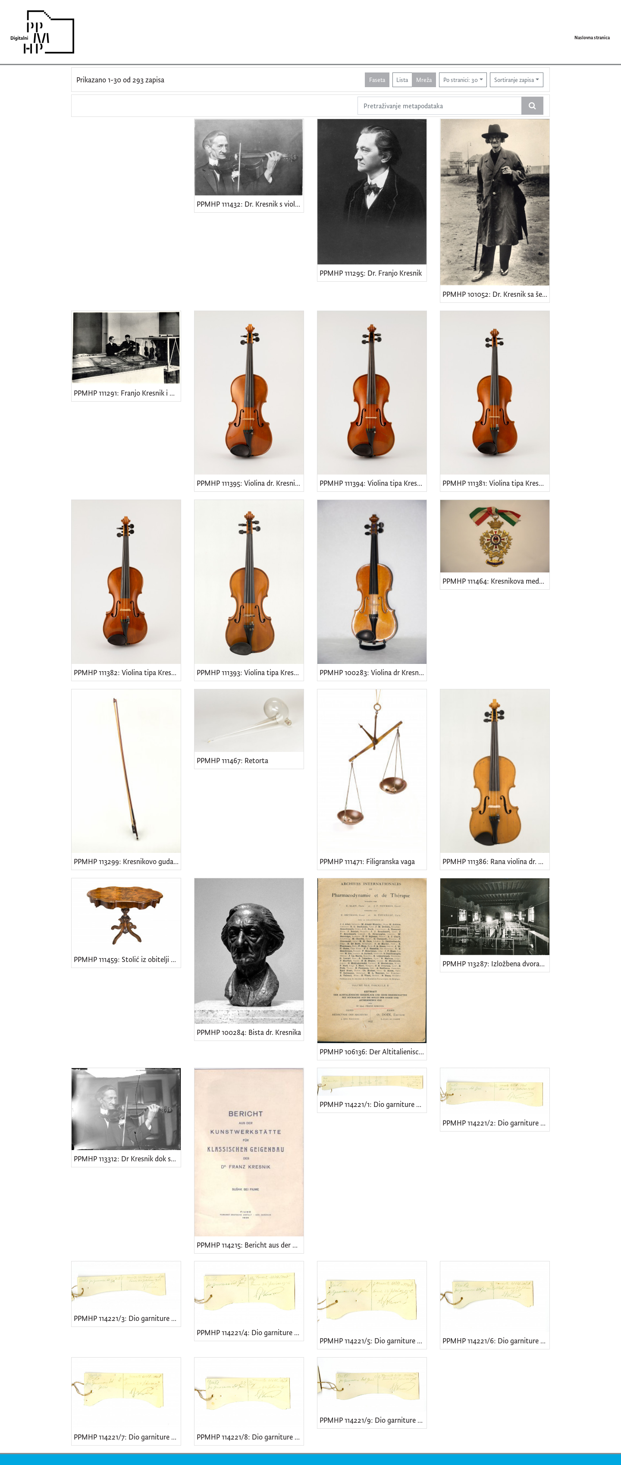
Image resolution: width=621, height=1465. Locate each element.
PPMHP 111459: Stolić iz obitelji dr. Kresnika (127, 959)
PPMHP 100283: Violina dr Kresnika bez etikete (373, 672)
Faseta (377, 79)
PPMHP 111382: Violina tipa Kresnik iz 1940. (127, 672)
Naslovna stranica (592, 38)
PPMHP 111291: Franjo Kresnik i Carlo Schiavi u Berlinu (127, 393)
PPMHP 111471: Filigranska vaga (367, 861)
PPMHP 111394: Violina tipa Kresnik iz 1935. (373, 483)
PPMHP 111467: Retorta (232, 760)
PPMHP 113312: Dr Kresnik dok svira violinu (127, 1158)
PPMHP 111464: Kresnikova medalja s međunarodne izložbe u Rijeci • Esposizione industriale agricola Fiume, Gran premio (495, 581)
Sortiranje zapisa (514, 79)
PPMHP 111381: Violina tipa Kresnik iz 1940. (495, 483)
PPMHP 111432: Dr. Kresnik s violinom (250, 204)
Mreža (424, 79)
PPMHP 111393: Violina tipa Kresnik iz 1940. (250, 672)
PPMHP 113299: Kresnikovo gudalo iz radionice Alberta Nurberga (127, 861)
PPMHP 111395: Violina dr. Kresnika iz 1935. (250, 483)
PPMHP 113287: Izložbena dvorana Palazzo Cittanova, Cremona (495, 963)
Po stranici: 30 (460, 79)
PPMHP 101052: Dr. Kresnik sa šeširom (495, 294)
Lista (402, 79)
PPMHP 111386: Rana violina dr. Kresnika (495, 861)
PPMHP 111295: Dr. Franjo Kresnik (371, 273)
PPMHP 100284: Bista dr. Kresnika (249, 1032)
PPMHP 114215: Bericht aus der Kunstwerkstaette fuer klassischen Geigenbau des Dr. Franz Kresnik (250, 1245)
